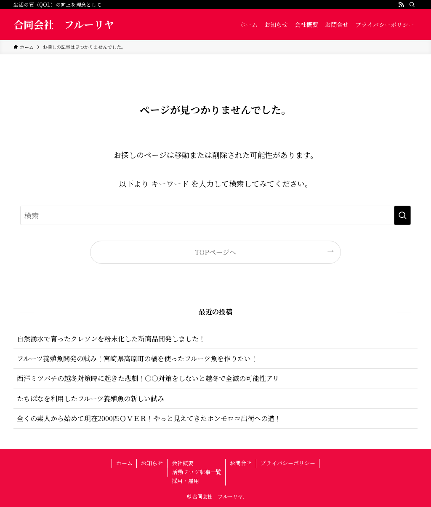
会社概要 (183, 463)
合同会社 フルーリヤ (63, 24)
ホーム (124, 463)
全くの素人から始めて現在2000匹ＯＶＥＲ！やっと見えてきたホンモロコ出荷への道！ (149, 418)
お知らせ (152, 463)
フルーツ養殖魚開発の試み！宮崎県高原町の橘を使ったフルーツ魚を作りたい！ (137, 358)
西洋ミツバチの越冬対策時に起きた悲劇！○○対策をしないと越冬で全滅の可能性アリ (148, 378)
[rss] (401, 4)
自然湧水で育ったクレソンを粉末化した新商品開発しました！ (111, 338)
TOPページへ (215, 252)
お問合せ (241, 463)
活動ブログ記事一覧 (196, 472)
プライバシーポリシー (288, 463)
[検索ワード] (215, 215)
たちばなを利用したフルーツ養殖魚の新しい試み (90, 398)
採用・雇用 (185, 481)
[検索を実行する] (402, 215)
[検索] (412, 4)
